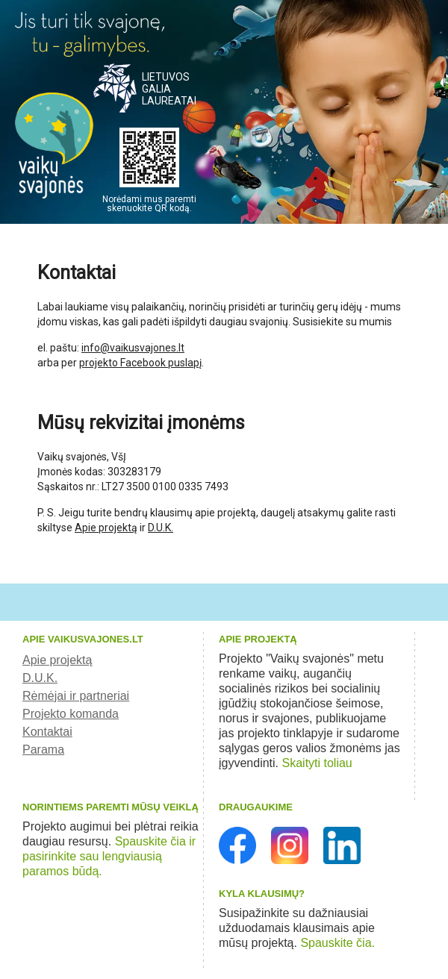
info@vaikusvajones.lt (132, 348)
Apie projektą (106, 528)
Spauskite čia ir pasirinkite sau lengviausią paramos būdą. (109, 856)
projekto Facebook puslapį (140, 363)
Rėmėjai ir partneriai (75, 695)
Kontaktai (47, 731)
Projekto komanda (70, 713)
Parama (43, 749)
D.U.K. (160, 528)
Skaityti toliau (317, 763)
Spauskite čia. (337, 942)
